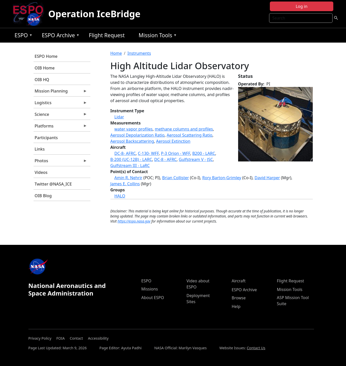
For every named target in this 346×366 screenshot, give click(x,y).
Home (116, 53)
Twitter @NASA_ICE (53, 184)
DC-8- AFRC (125, 153)
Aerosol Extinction (173, 141)
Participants (46, 137)
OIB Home (45, 68)
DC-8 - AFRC (165, 159)
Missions (149, 289)
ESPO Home (46, 56)
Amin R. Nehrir (128, 177)
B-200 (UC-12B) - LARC (131, 159)
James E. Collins (125, 184)
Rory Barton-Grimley (221, 177)
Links (40, 149)
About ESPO (152, 297)
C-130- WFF (148, 153)
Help (236, 306)
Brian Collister (175, 177)
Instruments (139, 53)
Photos (60, 162)
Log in (301, 6)
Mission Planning (60, 92)
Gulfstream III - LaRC (130, 165)
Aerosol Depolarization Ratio (137, 135)
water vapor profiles (133, 129)
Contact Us (256, 347)
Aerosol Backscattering (132, 141)
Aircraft (239, 281)
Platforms (60, 127)
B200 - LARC (203, 153)
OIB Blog (43, 195)
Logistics (60, 104)
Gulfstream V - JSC (196, 159)
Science (60, 116)
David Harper (267, 177)
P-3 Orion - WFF (175, 153)
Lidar (119, 117)
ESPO (22, 36)
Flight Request (107, 35)
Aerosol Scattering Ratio (189, 135)
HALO (119, 196)
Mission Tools (156, 36)
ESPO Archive (59, 36)
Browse (239, 298)
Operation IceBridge (94, 14)
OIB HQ (42, 79)
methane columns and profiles (184, 129)
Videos (41, 172)
